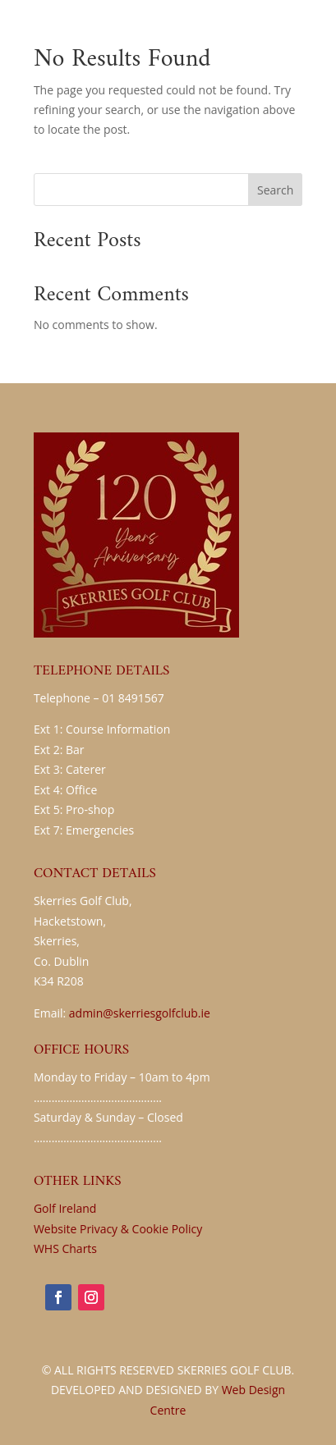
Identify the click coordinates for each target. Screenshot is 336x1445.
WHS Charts (65, 1248)
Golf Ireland (65, 1208)
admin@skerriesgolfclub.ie (139, 1013)
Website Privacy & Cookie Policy (118, 1229)
